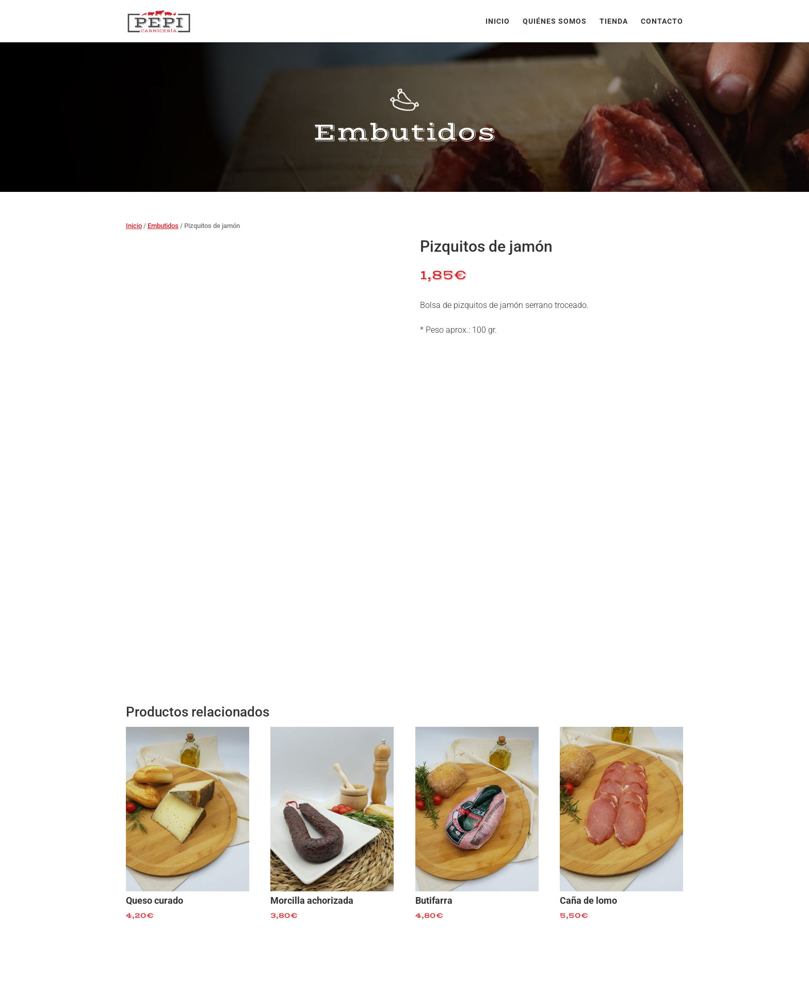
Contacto (662, 21)
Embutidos (163, 226)
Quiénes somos (555, 21)
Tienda (614, 21)
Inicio (498, 21)
